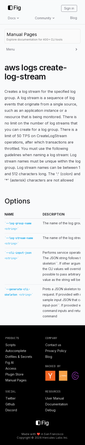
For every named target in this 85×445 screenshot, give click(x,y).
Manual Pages (16, 380)
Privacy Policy (55, 351)
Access (10, 368)
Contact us (53, 345)
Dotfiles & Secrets (18, 357)
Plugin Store (14, 374)
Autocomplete (15, 351)
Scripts (10, 345)
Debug (50, 410)
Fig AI (9, 362)
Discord (11, 410)
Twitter (10, 398)
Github (10, 404)
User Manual (54, 398)
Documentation (56, 404)
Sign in (69, 8)
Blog (73, 18)
